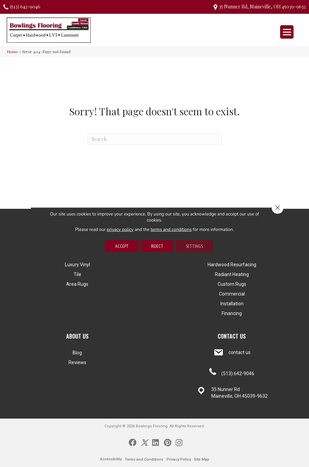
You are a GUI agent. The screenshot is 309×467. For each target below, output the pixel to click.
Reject (157, 246)
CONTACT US (232, 336)
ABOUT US (77, 336)
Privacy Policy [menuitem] (179, 459)
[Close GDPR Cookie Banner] (277, 208)
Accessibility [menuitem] (111, 459)
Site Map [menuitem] (201, 459)
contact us (239, 352)
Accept (121, 246)
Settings (194, 246)
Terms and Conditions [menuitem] (144, 459)
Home (12, 51)
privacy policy (120, 229)
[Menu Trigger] (287, 32)
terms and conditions (171, 229)
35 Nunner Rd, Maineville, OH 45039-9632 (262, 6)
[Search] (154, 139)
